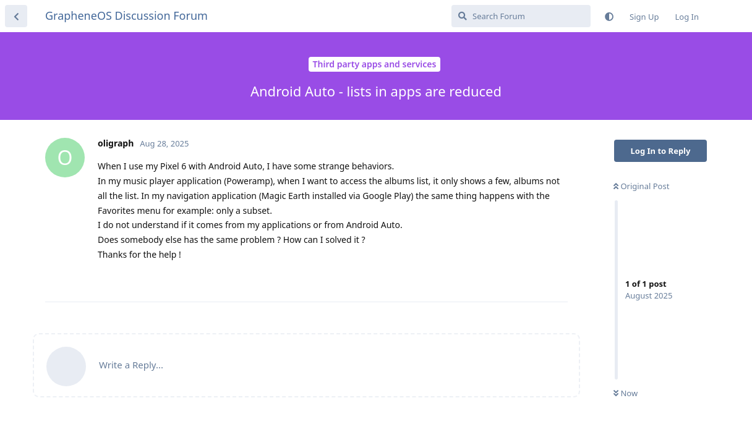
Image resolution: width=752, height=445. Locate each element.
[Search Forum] (521, 16)
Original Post (641, 186)
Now (625, 393)
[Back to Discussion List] (16, 16)
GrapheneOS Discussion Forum (126, 15)
